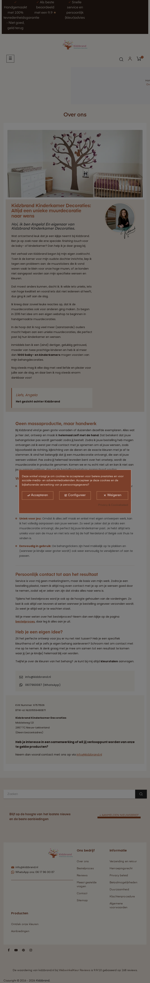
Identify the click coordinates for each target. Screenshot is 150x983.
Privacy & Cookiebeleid (113, 505)
